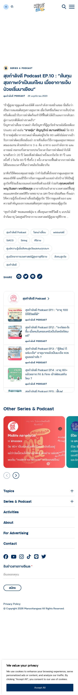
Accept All (40, 687)
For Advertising (15, 532)
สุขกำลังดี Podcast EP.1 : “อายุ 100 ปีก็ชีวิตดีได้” (46, 312)
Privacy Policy (11, 604)
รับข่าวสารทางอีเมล (17, 566)
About (8, 522)
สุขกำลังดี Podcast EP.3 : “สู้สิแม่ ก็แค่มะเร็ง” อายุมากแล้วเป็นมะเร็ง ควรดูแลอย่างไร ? (47, 353)
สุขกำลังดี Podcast (14, 95)
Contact (10, 543)
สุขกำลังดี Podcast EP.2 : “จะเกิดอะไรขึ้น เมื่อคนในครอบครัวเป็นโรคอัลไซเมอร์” (47, 331)
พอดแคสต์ (58, 232)
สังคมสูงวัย (60, 256)
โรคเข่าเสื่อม (39, 232)
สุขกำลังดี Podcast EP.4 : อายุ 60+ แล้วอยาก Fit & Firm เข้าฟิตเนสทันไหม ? (46, 374)
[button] (16, 475)
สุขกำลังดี (11, 264)
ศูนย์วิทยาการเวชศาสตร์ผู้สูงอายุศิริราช (26, 256)
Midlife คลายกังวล (22, 435)
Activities (11, 511)
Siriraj (24, 240)
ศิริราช (37, 240)
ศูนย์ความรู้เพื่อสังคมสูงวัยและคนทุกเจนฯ (27, 248)
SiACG (10, 240)
